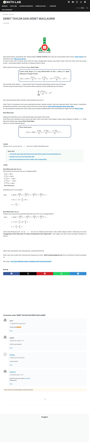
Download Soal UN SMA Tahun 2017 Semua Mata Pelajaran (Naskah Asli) (75, 164)
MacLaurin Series (48, 60)
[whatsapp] (42, 291)
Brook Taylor (28, 120)
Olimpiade (54, 6)
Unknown (12, 373)
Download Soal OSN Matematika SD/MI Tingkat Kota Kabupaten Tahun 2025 (76, 201)
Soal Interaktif (8, 9)
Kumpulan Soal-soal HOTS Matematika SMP (22, 172)
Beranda (6, 6)
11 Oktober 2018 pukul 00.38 (18, 341)
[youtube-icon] (74, 2)
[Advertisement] (35, 31)
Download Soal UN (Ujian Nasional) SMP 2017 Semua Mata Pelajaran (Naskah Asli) (76, 172)
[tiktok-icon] (81, 2)
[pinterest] (31, 291)
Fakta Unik (14, 6)
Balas (11, 348)
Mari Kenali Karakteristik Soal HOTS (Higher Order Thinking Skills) (28, 175)
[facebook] (8, 291)
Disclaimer (44, 435)
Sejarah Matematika (27, 6)
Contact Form (52, 435)
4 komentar (6, 24)
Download (27, 396)
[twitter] (19, 291)
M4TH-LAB (47, 439)
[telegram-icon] (85, 2)
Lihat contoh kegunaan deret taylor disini (33, 116)
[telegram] (53, 291)
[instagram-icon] (77, 2)
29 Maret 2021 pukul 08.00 (17, 375)
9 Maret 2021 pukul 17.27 (17, 358)
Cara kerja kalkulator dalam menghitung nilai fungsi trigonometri (31, 279)
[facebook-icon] (70, 2)
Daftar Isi (36, 435)
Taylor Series (24, 60)
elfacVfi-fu (13, 390)
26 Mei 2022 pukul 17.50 (16, 392)
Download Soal (42, 6)
